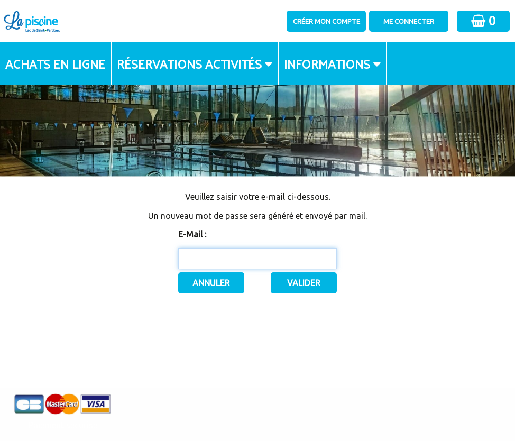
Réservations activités (189, 63)
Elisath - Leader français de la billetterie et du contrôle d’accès (257, 412)
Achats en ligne (55, 63)
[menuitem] (56, 63)
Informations (327, 63)
